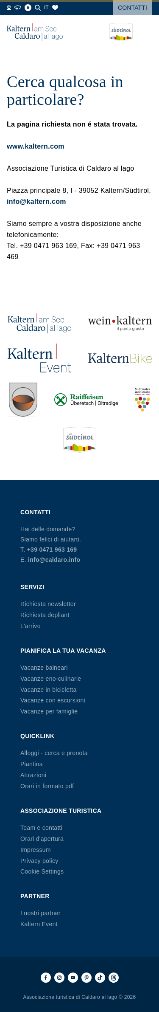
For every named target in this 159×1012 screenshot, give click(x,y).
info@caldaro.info (54, 559)
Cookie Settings (42, 871)
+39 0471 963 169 (52, 549)
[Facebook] (46, 978)
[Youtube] (73, 978)
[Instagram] (59, 978)
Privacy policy (39, 860)
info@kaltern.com (36, 201)
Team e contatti (41, 827)
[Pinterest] (86, 978)
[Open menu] (145, 32)
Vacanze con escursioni (52, 700)
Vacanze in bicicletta (48, 689)
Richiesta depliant (45, 615)
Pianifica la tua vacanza (63, 650)
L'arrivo (30, 626)
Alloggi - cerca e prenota (54, 753)
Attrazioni (33, 775)
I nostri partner (40, 913)
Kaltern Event (39, 924)
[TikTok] (100, 978)
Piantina (31, 764)
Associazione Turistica (60, 810)
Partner (35, 896)
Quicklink (37, 736)
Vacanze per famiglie (49, 711)
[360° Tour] (17, 8)
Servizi (32, 587)
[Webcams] (9, 7)
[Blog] (28, 7)
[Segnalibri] (55, 7)
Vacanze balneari (44, 667)
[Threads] (114, 978)
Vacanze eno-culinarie (50, 678)
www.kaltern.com (35, 146)
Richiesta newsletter (48, 603)
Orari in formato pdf (47, 786)
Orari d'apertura (42, 838)
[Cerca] (38, 8)
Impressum (35, 849)
